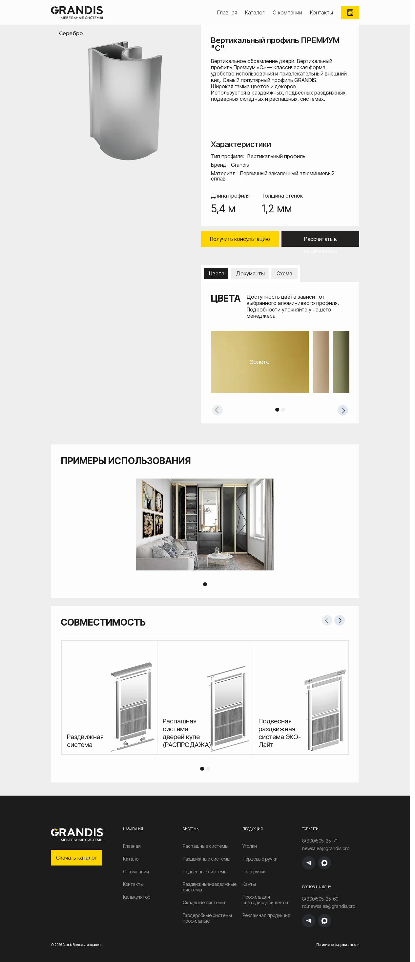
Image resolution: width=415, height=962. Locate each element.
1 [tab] (277, 410)
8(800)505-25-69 (320, 899)
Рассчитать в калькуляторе (320, 241)
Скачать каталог (76, 857)
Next (343, 410)
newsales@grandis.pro (325, 848)
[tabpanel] (280, 362)
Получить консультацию (240, 239)
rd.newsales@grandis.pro (328, 906)
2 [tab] (283, 410)
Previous (217, 410)
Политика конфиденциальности (337, 944)
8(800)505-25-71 (320, 841)
